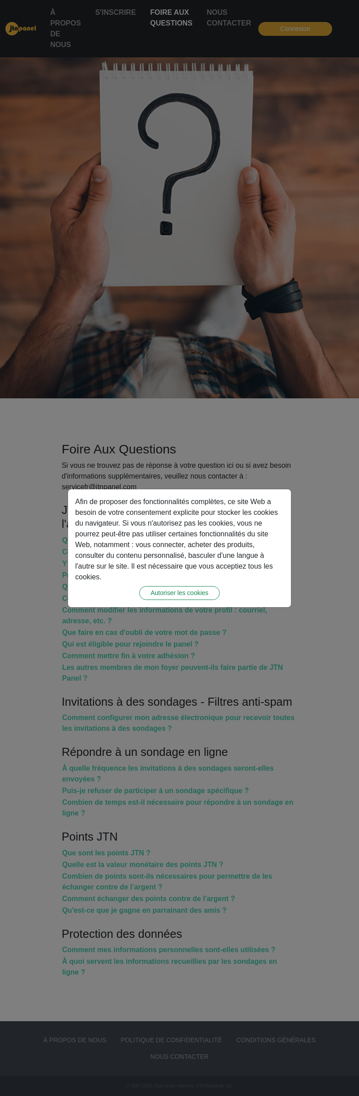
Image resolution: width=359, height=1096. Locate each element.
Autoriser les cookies (179, 592)
